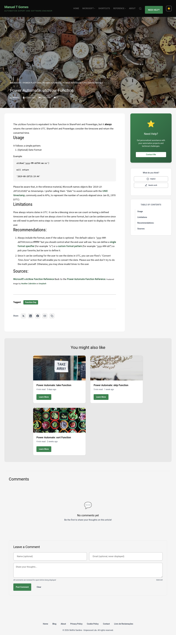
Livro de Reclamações (123, 620)
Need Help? (154, 7)
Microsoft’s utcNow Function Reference (33, 275)
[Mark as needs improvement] (151, 182)
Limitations (142, 214)
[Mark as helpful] (151, 175)
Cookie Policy (93, 620)
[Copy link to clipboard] (52, 312)
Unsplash (42, 280)
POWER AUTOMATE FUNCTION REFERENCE (83, 80)
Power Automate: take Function (53, 382)
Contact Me (151, 151)
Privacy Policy (76, 620)
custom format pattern (70, 243)
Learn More (44, 394)
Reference (121, 7)
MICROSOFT (15, 80)
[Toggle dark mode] (169, 7)
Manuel (16, 94)
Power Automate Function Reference (86, 275)
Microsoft (90, 7)
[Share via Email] (44, 312)
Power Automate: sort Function (53, 434)
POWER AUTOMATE (52, 80)
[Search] (141, 7)
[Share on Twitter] (23, 312)
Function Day (30, 299)
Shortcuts (105, 7)
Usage (140, 208)
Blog (54, 620)
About (133, 7)
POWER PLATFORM (32, 80)
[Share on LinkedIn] (30, 312)
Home (77, 7)
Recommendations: (145, 220)
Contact (106, 620)
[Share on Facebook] (37, 312)
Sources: (141, 225)
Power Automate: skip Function (111, 382)
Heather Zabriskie (28, 280)
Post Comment (22, 584)
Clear (39, 584)
